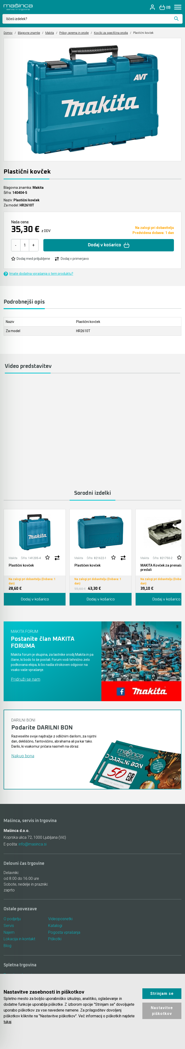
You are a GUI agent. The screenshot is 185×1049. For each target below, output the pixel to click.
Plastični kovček (21, 565)
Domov (8, 33)
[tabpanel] (35, 557)
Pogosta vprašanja (64, 932)
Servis (9, 925)
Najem (9, 932)
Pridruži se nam (25, 679)
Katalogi (55, 925)
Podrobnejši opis (24, 302)
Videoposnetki (60, 919)
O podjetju (12, 919)
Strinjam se (162, 993)
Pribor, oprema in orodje (74, 33)
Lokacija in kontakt (19, 939)
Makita (49, 33)
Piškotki (54, 939)
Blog (7, 946)
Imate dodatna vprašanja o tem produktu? (38, 273)
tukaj (7, 1022)
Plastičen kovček (87, 565)
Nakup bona (22, 756)
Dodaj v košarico (109, 245)
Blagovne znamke (29, 33)
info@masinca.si (32, 844)
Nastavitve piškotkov (162, 1010)
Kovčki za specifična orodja (111, 33)
